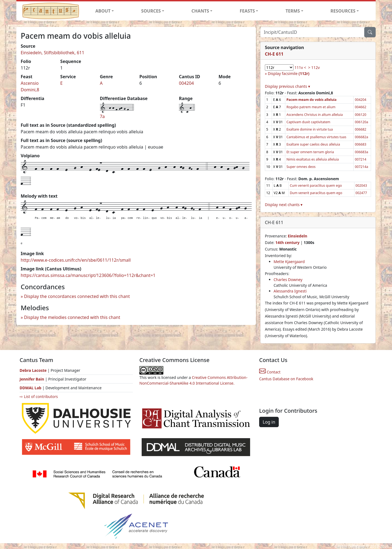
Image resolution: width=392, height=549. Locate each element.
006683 (360, 144)
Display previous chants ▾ (287, 86)
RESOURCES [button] (343, 11)
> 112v (314, 67)
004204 (186, 83)
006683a (361, 152)
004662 (360, 107)
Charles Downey (288, 279)
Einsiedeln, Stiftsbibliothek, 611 (52, 53)
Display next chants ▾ (283, 204)
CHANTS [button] (200, 11)
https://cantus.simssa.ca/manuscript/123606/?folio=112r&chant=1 (88, 275)
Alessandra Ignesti (290, 291)
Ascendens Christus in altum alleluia (314, 114)
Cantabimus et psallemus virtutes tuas (316, 137)
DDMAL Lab (30, 387)
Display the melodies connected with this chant (72, 317)
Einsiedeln (297, 236)
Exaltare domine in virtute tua (309, 129)
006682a (361, 137)
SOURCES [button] (151, 11)
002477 (361, 193)
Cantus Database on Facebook (286, 378)
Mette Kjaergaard (289, 261)
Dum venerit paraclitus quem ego (316, 193)
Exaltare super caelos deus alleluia (313, 144)
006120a (361, 122)
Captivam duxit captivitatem (308, 122)
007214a (361, 166)
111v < (300, 67)
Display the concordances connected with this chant (77, 296)
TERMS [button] (293, 11)
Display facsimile (289, 73)
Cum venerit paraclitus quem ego (316, 185)
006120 (360, 114)
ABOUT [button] (103, 11)
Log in (269, 422)
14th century (287, 242)
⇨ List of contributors (39, 396)
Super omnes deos (301, 166)
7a (102, 116)
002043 (361, 185)
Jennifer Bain (32, 379)
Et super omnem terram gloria (310, 152)
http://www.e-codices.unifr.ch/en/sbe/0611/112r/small (76, 260)
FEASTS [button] (247, 11)
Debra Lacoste (33, 370)
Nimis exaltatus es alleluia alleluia (312, 159)
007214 (360, 159)
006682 (360, 129)
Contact (269, 372)
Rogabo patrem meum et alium (310, 107)
